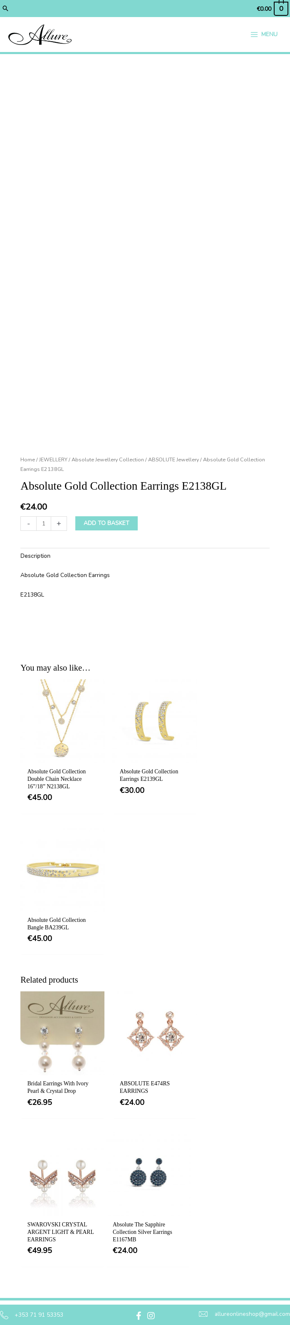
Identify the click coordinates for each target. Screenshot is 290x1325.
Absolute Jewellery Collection (108, 461)
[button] (5, 8)
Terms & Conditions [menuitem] (165, 1184)
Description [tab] (35, 558)
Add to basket (106, 525)
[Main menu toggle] (264, 35)
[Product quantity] (43, 525)
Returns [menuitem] (148, 1247)
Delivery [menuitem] (149, 1230)
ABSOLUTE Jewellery (173, 461)
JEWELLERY (53, 461)
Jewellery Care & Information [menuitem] (161, 1271)
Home (27, 461)
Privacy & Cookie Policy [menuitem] (161, 1208)
